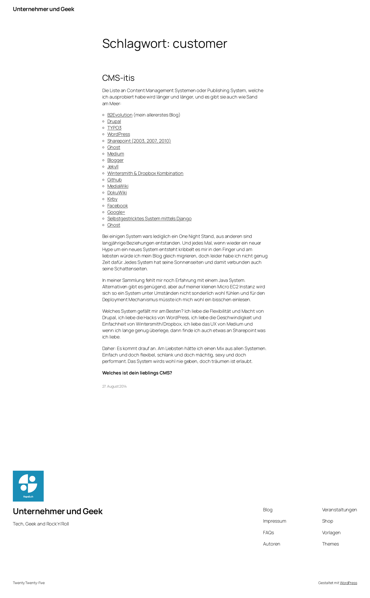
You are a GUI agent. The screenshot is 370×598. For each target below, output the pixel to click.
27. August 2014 (114, 386)
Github (114, 179)
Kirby (112, 199)
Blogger (115, 160)
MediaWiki (117, 186)
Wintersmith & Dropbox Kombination (145, 173)
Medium (115, 153)
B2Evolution (120, 115)
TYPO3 (114, 127)
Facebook (117, 205)
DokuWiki (117, 192)
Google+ (116, 212)
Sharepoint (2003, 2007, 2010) (139, 141)
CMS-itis (118, 77)
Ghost (114, 147)
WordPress (118, 134)
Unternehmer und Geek (43, 9)
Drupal (114, 121)
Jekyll (112, 166)
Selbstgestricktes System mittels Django (149, 218)
